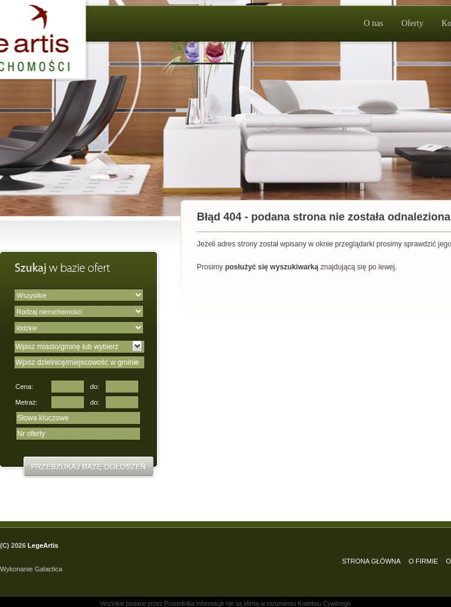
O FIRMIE (423, 561)
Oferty (412, 23)
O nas (373, 23)
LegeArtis (43, 545)
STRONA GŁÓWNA (371, 561)
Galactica (48, 569)
